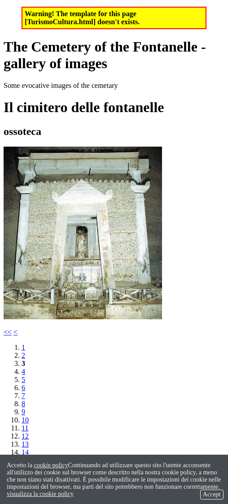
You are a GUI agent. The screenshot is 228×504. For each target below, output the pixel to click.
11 (25, 428)
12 (25, 436)
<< (8, 332)
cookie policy (51, 465)
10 (25, 420)
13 (25, 444)
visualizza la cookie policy (40, 494)
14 (25, 452)
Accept (212, 494)
